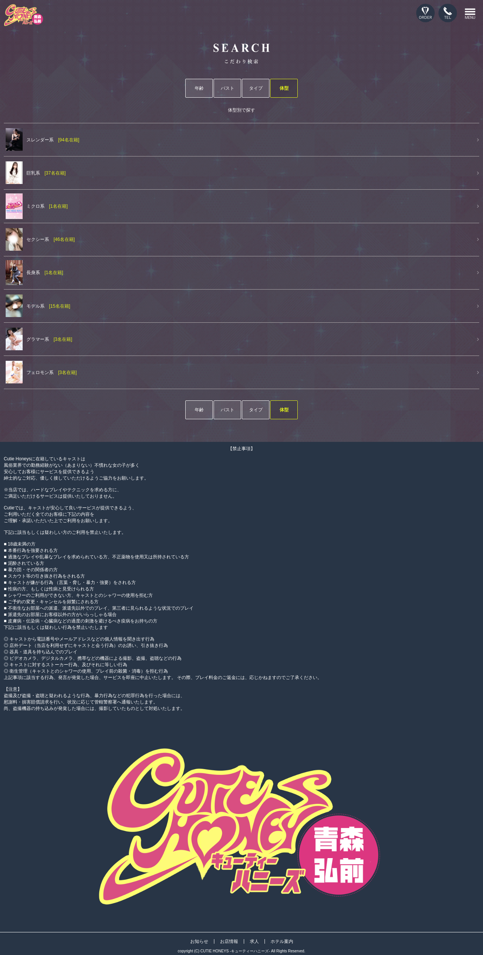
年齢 (199, 88)
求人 (254, 941)
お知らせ (199, 941)
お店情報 (229, 941)
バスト (227, 88)
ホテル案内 (282, 941)
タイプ (256, 88)
